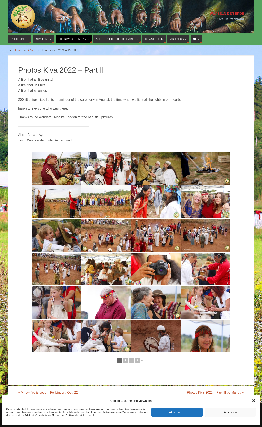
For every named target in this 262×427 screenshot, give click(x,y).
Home (17, 50)
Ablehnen (230, 412)
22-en (31, 50)
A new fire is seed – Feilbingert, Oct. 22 (48, 392)
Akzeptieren (177, 412)
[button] (254, 401)
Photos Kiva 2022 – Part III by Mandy (215, 392)
